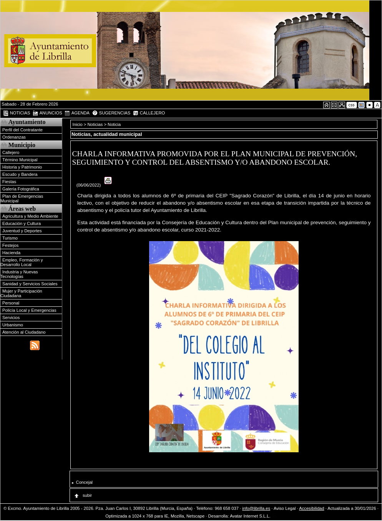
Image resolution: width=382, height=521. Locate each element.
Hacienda (11, 252)
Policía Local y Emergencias (29, 310)
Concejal (84, 482)
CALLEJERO (149, 113)
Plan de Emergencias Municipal (21, 198)
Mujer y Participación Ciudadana (21, 293)
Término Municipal (19, 159)
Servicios (11, 317)
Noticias (95, 124)
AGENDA (77, 113)
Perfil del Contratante (22, 129)
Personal (10, 303)
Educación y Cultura (21, 223)
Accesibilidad (311, 508)
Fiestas (9, 181)
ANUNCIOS (47, 113)
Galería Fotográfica (20, 189)
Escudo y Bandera (19, 174)
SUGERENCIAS (111, 113)
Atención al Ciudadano (24, 332)
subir (82, 495)
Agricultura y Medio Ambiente (30, 216)
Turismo (10, 238)
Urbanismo (12, 325)
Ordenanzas (14, 137)
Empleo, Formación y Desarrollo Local (21, 262)
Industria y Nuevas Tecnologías (19, 274)
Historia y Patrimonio (22, 167)
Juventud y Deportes (22, 230)
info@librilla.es (256, 508)
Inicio (78, 124)
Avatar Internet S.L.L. (253, 516)
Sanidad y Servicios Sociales (30, 283)
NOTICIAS (16, 113)
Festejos (10, 245)
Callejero (10, 152)
